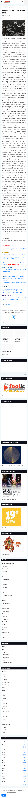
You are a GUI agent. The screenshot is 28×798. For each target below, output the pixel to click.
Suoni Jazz (4, 627)
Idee (3, 592)
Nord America (5, 657)
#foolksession (5, 568)
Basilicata (4, 674)
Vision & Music (5, 635)
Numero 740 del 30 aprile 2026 (19, 338)
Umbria (4, 727)
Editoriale (11, 7)
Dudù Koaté (7, 304)
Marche (4, 698)
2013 (14, 749)
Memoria (4, 600)
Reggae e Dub (5, 619)
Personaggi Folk (6, 611)
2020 (14, 768)
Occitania (4, 703)
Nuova (3, 374)
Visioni (3, 637)
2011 (14, 744)
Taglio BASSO (5, 629)
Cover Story (5, 582)
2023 (14, 776)
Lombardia (4, 695)
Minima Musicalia (6, 603)
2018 (14, 763)
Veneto (4, 732)
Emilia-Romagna (6, 684)
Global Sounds (5, 654)
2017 (14, 760)
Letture (4, 598)
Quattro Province (6, 711)
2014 (14, 752)
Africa (3, 646)
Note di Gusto (5, 608)
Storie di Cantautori (6, 621)
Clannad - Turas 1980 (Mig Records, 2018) (14, 255)
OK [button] (3, 795)
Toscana (4, 722)
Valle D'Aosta (5, 730)
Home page (5, 7)
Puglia (3, 708)
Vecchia (25, 374)
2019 (14, 765)
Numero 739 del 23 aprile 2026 (6, 352)
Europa (4, 652)
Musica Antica (5, 605)
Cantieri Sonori (5, 574)
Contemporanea (6, 576)
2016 (14, 757)
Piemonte (4, 706)
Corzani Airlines (5, 579)
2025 (14, 781)
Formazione (5, 587)
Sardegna (4, 716)
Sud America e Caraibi (7, 662)
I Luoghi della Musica (7, 590)
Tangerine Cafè (5, 632)
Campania (4, 679)
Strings (4, 624)
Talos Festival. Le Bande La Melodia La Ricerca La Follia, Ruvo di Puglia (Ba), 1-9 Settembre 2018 (14, 278)
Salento (4, 714)
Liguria (3, 692)
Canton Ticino (5, 682)
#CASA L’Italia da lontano (8, 563)
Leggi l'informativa (11, 792)
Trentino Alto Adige (6, 724)
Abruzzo (4, 671)
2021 (14, 771)
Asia (3, 649)
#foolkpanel (5, 566)
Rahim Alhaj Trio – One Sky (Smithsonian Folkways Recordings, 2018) (14, 262)
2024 (14, 779)
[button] (1, 2)
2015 (14, 755)
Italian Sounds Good (7, 595)
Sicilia (3, 719)
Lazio (3, 690)
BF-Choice (4, 571)
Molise (3, 700)
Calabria (4, 677)
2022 (14, 773)
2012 (14, 747)
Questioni (4, 616)
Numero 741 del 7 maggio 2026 (6, 338)
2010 (14, 741)
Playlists (4, 613)
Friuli (3, 687)
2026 (14, 784)
